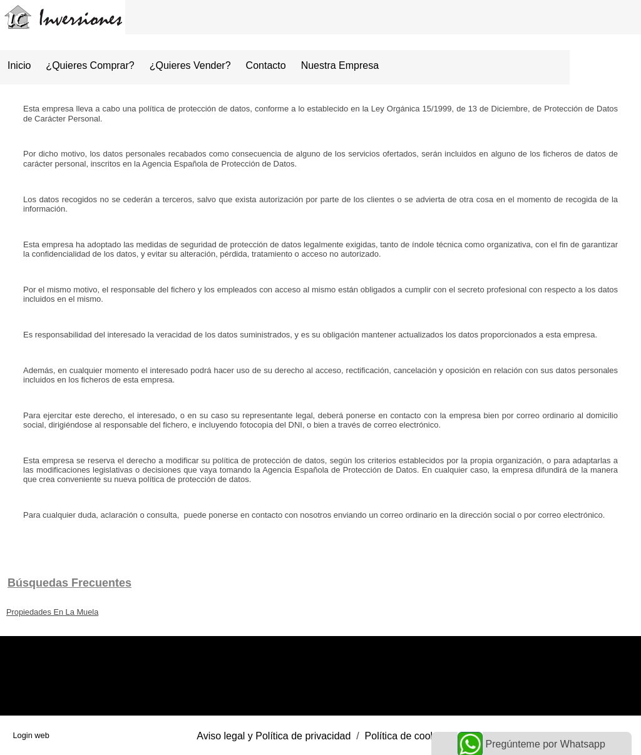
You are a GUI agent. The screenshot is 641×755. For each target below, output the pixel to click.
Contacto (266, 65)
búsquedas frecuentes (69, 583)
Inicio (19, 65)
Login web (31, 735)
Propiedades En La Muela (52, 612)
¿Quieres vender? (190, 65)
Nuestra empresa (340, 65)
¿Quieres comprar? (90, 65)
